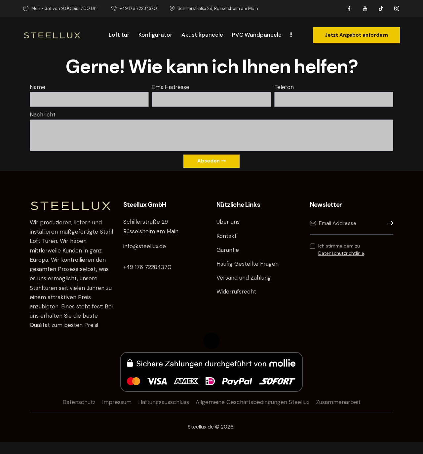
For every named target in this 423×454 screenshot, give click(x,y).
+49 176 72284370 (147, 267)
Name (37, 87)
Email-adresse (170, 87)
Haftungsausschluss (163, 402)
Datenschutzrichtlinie (341, 253)
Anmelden (388, 223)
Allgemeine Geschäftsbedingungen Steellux (252, 402)
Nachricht (43, 114)
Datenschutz (79, 402)
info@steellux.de (144, 246)
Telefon (284, 87)
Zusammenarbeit (338, 402)
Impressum (117, 402)
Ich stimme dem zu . (341, 249)
